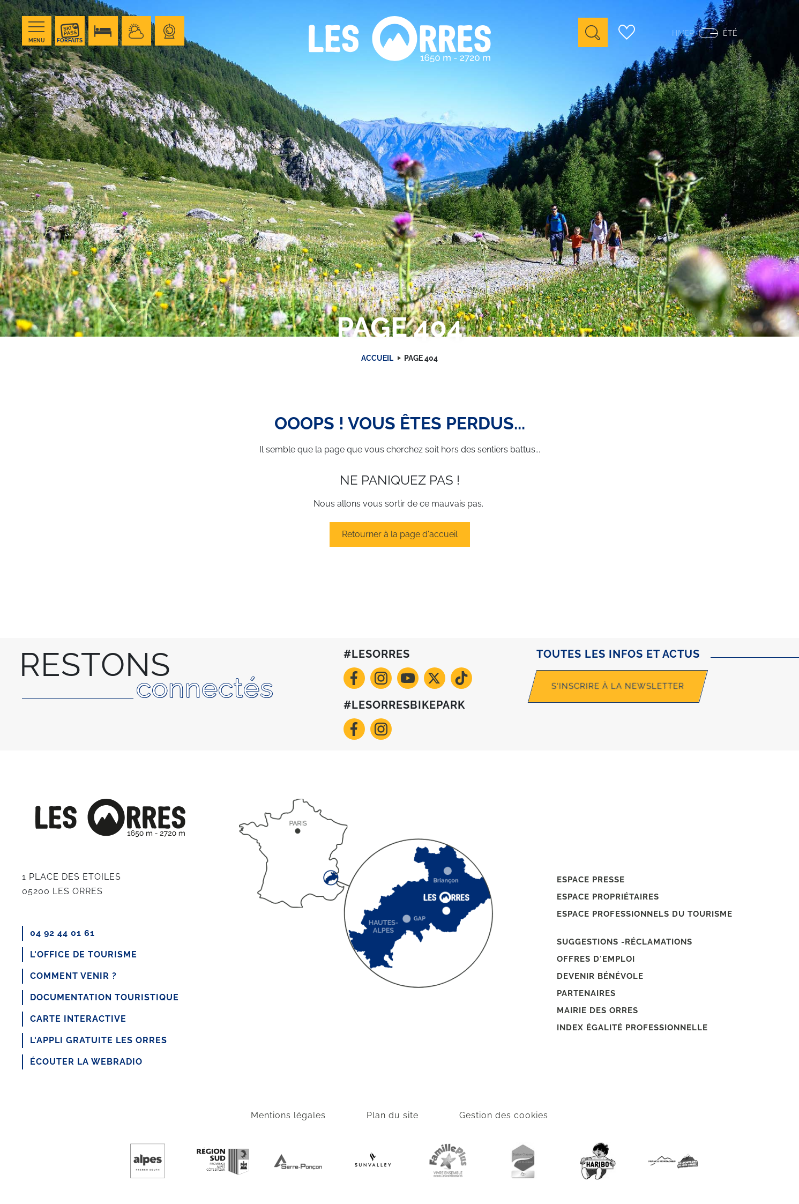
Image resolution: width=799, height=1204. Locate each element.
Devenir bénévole (600, 976)
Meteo (136, 31)
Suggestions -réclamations (624, 942)
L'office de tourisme (83, 954)
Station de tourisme (523, 1161)
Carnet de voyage (626, 32)
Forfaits (70, 40)
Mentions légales (288, 1115)
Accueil (377, 358)
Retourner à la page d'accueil (400, 534)
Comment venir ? (73, 976)
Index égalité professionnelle (632, 1027)
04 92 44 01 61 (62, 933)
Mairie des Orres (597, 1010)
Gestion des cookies (503, 1115)
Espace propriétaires (608, 897)
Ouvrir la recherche (593, 32)
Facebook (354, 678)
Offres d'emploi (596, 959)
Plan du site (393, 1115)
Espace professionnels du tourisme (645, 914)
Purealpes (148, 1161)
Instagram (381, 678)
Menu (36, 40)
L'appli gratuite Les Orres (98, 1040)
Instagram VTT (381, 729)
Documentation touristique (104, 997)
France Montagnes (673, 1161)
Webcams (169, 31)
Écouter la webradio (86, 1062)
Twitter (434, 678)
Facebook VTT (354, 729)
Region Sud (223, 1161)
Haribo (598, 1161)
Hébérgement (103, 31)
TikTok (461, 678)
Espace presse (591, 880)
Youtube (408, 678)
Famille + (448, 1161)
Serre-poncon (298, 1161)
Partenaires (586, 993)
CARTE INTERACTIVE (78, 1019)
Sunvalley (373, 1161)
